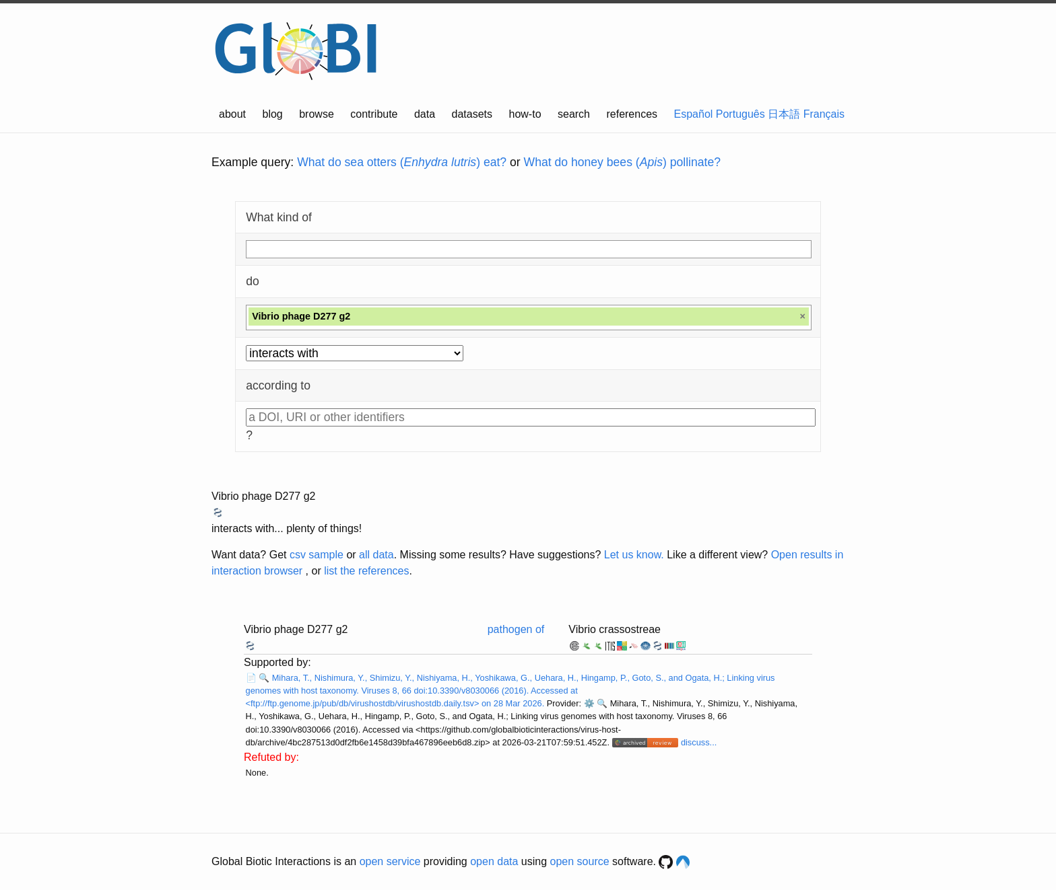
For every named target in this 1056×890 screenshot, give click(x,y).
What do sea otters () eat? (401, 162)
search (574, 114)
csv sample (316, 554)
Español (693, 114)
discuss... (699, 742)
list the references (366, 571)
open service (390, 861)
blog (273, 114)
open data (494, 861)
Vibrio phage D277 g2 (263, 496)
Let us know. (634, 554)
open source (579, 861)
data (424, 114)
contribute (373, 114)
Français (824, 114)
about (232, 114)
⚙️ (589, 703)
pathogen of (516, 629)
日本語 (784, 114)
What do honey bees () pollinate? (622, 162)
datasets (472, 114)
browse (316, 114)
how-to (525, 114)
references (631, 114)
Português (740, 114)
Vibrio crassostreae (614, 629)
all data (376, 554)
